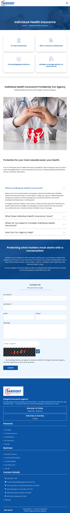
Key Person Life (10, 465)
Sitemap (8, 500)
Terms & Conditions (40, 509)
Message (7, 323)
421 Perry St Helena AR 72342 (16, 496)
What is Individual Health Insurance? (24, 188)
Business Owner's (11, 454)
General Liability (10, 461)
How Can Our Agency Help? (19, 232)
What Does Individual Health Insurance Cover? (29, 216)
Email (5, 313)
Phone (38, 313)
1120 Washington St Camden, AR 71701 (20, 489)
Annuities (8, 430)
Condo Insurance (11, 433)
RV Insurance (9, 441)
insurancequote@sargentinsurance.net (21, 482)
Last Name (7, 304)
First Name (7, 295)
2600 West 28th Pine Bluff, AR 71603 (19, 493)
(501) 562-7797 (12, 478)
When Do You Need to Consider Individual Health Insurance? (30, 224)
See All (7, 444)
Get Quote (8, 510)
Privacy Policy (27, 509)
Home (24, 26)
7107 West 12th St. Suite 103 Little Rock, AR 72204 (23, 486)
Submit (11, 368)
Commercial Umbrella (12, 458)
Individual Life (9, 437)
